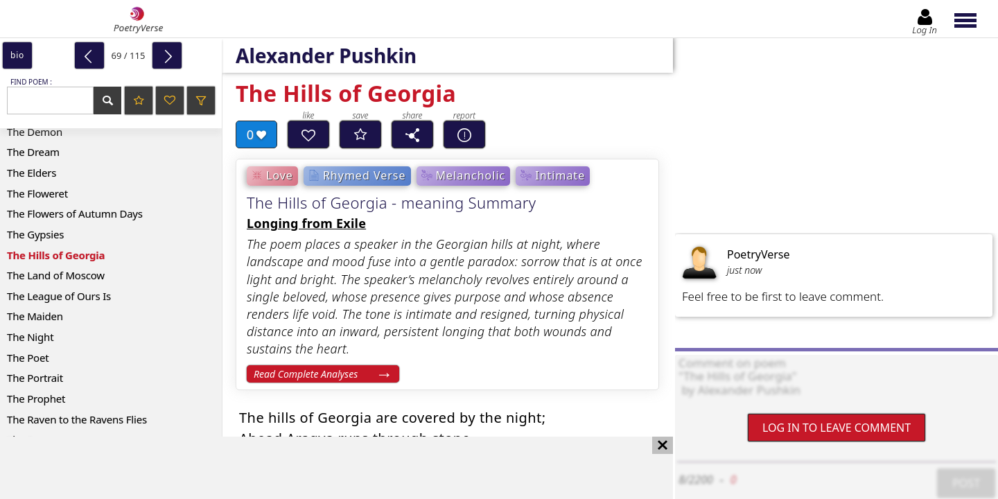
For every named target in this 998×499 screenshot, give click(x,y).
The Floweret (37, 193)
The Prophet (36, 398)
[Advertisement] (322, 468)
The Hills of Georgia (56, 255)
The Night (30, 337)
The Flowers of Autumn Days (75, 213)
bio (17, 55)
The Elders (31, 173)
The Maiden (35, 316)
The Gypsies (35, 234)
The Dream (33, 152)
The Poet (28, 358)
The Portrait (35, 378)
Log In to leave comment (836, 427)
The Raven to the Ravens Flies (77, 419)
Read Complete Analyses (306, 373)
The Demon (34, 132)
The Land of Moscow (56, 275)
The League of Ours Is (59, 296)
